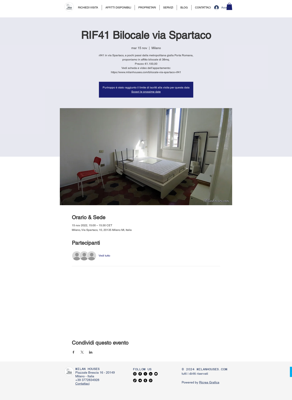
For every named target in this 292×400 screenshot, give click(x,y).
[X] (145, 374)
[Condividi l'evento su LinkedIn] (90, 352)
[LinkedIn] (150, 374)
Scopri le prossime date (146, 91)
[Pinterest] (150, 380)
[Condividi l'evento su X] (82, 352)
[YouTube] (156, 374)
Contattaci (82, 383)
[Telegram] (140, 380)
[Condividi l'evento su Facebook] (73, 352)
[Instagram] (135, 374)
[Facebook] (140, 374)
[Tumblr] (145, 380)
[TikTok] (135, 380)
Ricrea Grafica (209, 382)
